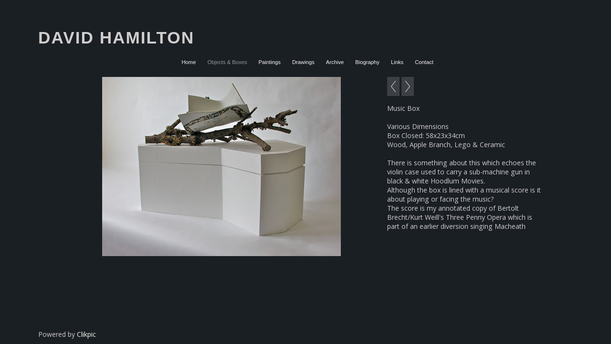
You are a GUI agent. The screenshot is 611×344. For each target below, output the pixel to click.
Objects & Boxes (227, 62)
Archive (335, 62)
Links (397, 62)
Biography (367, 62)
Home (188, 62)
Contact (424, 62)
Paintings (270, 62)
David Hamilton (116, 37)
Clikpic (86, 334)
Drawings (303, 62)
